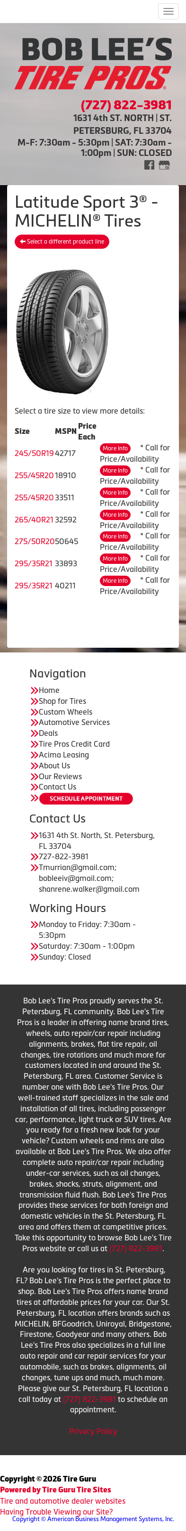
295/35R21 (34, 563)
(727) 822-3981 (135, 1248)
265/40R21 (34, 519)
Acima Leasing (64, 754)
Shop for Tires (62, 701)
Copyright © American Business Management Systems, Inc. (93, 1519)
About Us (54, 765)
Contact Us (57, 786)
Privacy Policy (93, 1431)
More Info (115, 448)
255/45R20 (34, 475)
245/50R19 (34, 453)
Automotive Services (74, 722)
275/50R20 (35, 541)
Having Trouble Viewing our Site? (56, 1511)
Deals (48, 733)
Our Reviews (60, 776)
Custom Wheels (65, 712)
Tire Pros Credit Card (74, 744)
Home (49, 690)
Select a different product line (62, 241)
